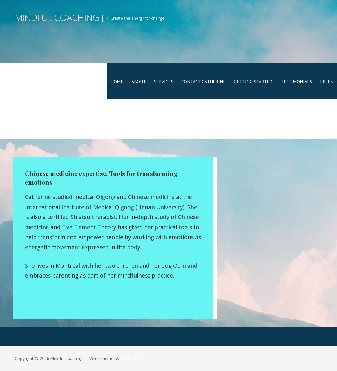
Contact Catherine (203, 81)
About (138, 81)
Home (116, 81)
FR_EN (327, 81)
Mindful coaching (57, 17)
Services (163, 81)
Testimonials (296, 81)
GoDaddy (129, 358)
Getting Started (253, 81)
